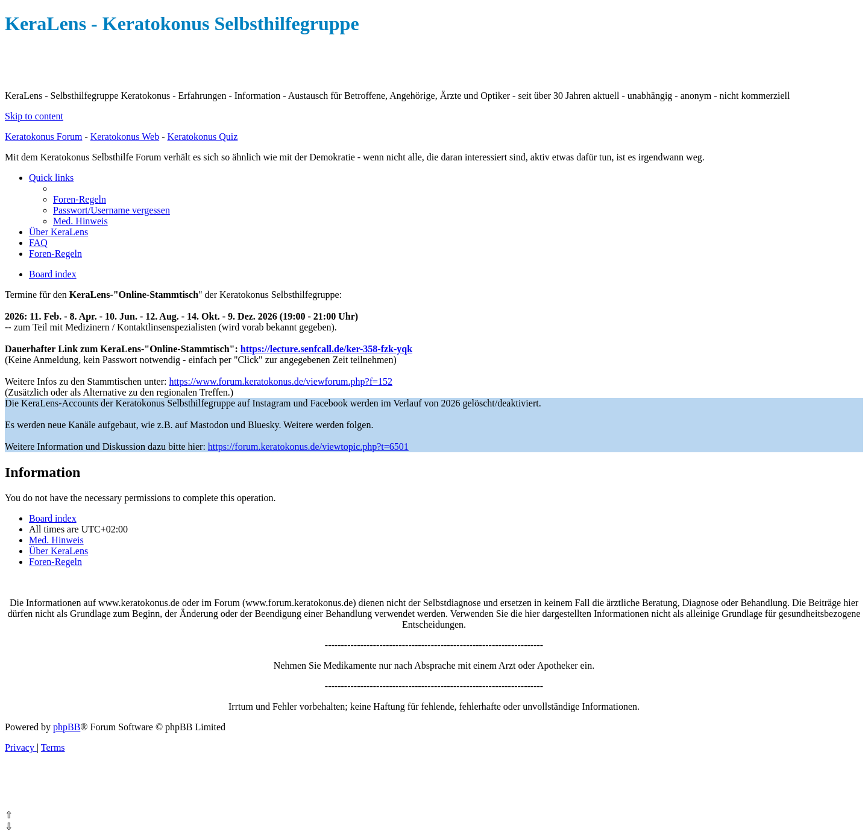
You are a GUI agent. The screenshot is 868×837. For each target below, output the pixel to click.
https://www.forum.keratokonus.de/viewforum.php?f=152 (280, 381)
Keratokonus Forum (43, 136)
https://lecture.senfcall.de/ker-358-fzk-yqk (326, 349)
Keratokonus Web (124, 136)
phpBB (66, 727)
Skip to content (34, 116)
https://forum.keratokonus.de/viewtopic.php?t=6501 (308, 446)
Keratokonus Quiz (202, 136)
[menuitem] (79, 199)
